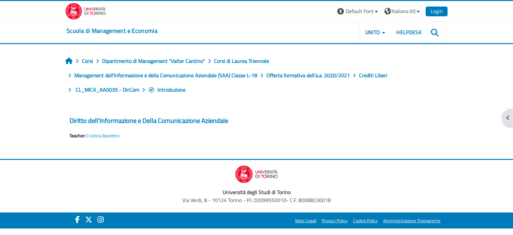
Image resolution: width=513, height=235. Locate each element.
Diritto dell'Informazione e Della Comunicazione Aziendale (148, 121)
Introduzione (167, 90)
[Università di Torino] (85, 10)
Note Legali (305, 220)
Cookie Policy (365, 220)
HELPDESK (408, 32)
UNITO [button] (372, 32)
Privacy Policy (335, 220)
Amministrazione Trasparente (411, 220)
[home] (111, 31)
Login (437, 11)
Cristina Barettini (102, 135)
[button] (358, 11)
